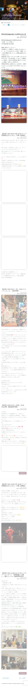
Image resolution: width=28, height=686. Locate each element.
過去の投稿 (5, 678)
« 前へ (4, 24)
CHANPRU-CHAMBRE (12, 15)
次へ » (24, 24)
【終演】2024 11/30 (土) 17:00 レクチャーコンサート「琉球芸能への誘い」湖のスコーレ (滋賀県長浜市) (13, 577)
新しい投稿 (23, 678)
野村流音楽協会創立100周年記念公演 (13, 34)
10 (20, 24)
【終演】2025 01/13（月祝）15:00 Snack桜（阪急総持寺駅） (12, 408)
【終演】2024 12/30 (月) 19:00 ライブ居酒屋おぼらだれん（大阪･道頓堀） (13, 487)
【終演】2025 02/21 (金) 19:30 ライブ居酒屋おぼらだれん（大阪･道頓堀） (13, 136)
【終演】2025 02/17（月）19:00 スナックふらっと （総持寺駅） (13, 292)
